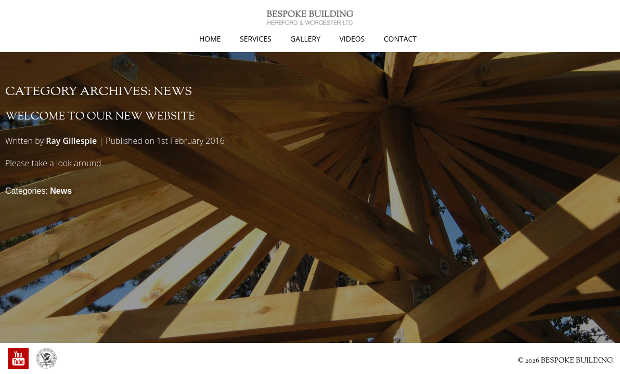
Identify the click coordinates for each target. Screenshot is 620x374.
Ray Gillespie (71, 140)
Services (256, 39)
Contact (400, 39)
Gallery (305, 39)
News (61, 190)
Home (210, 39)
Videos (352, 39)
